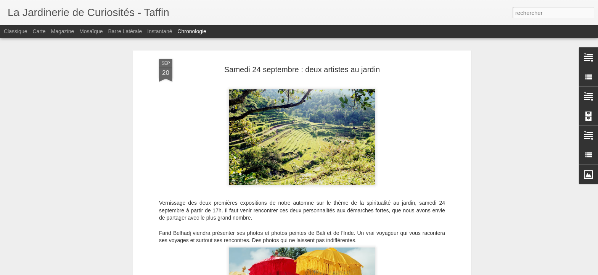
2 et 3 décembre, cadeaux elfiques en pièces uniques (437, 271)
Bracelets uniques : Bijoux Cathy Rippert (421, 244)
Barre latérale (125, 31)
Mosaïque (91, 31)
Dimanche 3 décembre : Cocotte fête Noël (423, 257)
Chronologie (191, 31)
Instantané (159, 31)
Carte (38, 31)
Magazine (62, 31)
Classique (15, 31)
